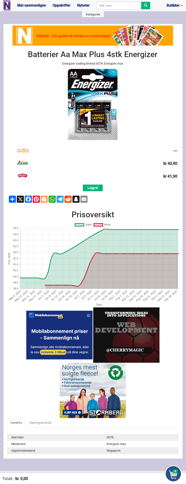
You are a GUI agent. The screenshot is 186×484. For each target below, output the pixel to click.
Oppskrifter (61, 5)
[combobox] (118, 5)
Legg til (92, 188)
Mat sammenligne (31, 5)
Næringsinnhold (40, 422)
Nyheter (83, 5)
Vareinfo (16, 422)
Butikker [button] (175, 5)
